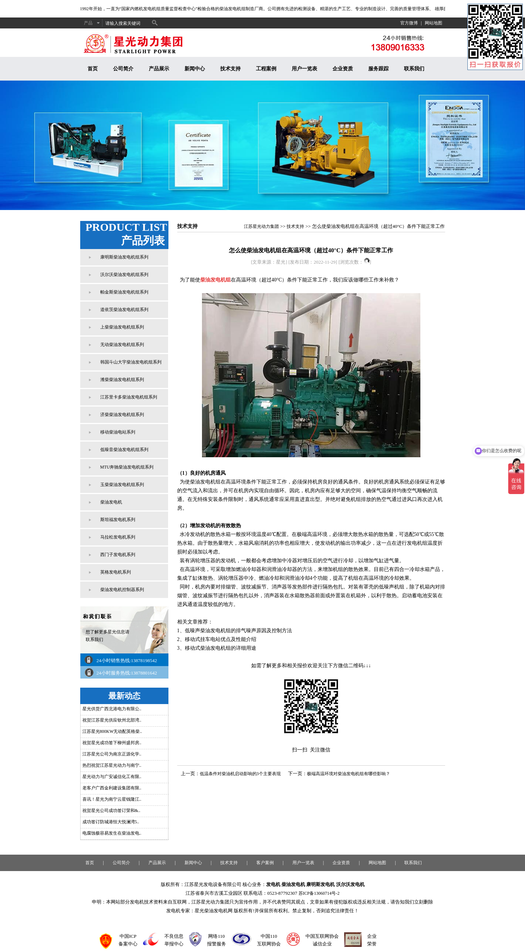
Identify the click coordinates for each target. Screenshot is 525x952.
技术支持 (230, 68)
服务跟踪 (378, 68)
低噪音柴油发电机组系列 (124, 449)
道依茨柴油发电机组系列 (124, 309)
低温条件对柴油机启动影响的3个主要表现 (240, 773)
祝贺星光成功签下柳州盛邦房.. (111, 742)
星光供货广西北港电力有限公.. (111, 708)
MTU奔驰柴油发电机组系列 (127, 467)
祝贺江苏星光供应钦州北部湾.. (111, 720)
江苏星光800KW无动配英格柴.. (112, 731)
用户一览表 (304, 68)
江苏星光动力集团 (261, 226)
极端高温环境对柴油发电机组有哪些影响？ (348, 773)
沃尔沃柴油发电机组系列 (124, 274)
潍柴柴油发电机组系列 (122, 379)
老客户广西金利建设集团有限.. (111, 787)
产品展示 (159, 68)
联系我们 (414, 68)
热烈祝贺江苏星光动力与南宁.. (111, 765)
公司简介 (123, 68)
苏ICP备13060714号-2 (319, 893)
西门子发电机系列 (117, 554)
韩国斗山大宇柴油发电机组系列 (131, 362)
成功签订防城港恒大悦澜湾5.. (110, 821)
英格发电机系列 (115, 572)
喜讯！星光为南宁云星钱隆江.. (111, 799)
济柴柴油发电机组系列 (122, 414)
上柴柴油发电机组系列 (122, 327)
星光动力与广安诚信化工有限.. (111, 776)
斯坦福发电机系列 (117, 519)
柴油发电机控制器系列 (122, 589)
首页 (93, 68)
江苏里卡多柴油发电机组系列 (128, 397)
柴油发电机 (111, 502)
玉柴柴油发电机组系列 (122, 484)
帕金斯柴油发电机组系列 (124, 292)
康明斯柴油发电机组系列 (124, 257)
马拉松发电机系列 (117, 537)
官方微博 (409, 23)
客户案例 (265, 862)
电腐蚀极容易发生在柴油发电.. (111, 833)
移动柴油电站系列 (117, 432)
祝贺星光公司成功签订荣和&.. (111, 810)
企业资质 (342, 68)
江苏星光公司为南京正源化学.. (111, 754)
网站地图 (433, 23)
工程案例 (266, 68)
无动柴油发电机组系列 (122, 344)
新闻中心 (194, 68)
